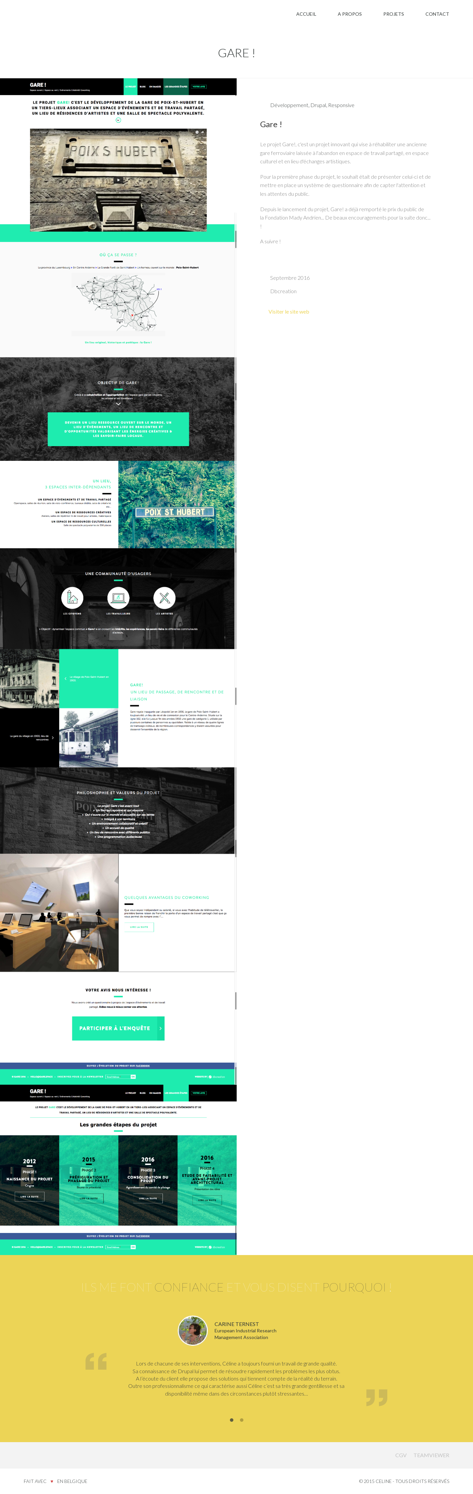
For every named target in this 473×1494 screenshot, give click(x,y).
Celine (39, 1454)
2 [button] (241, 1420)
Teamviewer (431, 1455)
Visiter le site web (288, 311)
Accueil (306, 14)
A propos (350, 14)
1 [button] (231, 1420)
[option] (236, 1362)
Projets (393, 14)
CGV (401, 1455)
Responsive (341, 105)
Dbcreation (283, 291)
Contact (437, 14)
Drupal (318, 105)
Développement (289, 105)
